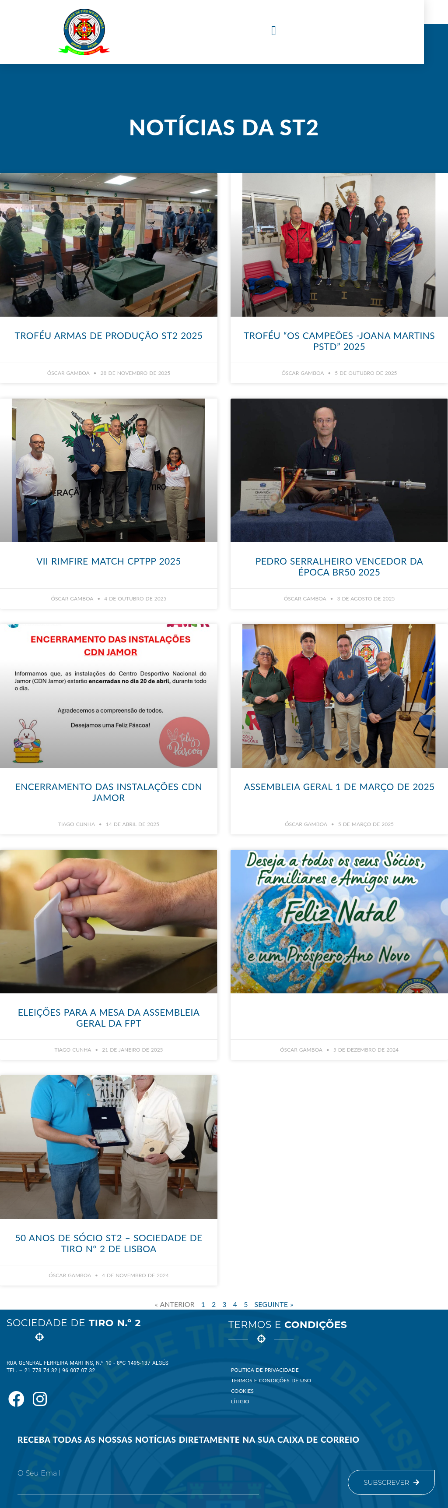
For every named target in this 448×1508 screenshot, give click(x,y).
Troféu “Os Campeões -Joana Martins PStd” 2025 (339, 341)
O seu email (39, 1473)
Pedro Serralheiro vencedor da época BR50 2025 (339, 566)
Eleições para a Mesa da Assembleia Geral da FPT (109, 1017)
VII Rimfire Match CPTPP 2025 (108, 560)
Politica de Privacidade (265, 1370)
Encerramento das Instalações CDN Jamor (108, 792)
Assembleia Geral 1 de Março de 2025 (339, 786)
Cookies (242, 1391)
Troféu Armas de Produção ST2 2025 (109, 335)
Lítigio (240, 1401)
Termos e (287, 1325)
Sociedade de (74, 1323)
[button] (285, 31)
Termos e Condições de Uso (271, 1380)
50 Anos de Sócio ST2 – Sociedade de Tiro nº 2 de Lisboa (108, 1243)
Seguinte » (274, 1304)
